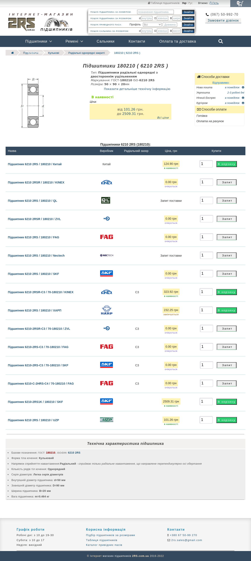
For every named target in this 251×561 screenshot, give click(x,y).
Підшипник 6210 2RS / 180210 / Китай (35, 164)
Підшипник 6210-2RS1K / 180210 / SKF (35, 402)
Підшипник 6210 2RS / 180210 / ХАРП (34, 310)
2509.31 (129, 114)
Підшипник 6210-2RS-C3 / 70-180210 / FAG (38, 347)
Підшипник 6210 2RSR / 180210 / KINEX (36, 182)
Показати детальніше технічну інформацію (137, 89)
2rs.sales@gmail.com (186, 540)
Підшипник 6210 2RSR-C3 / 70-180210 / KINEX (40, 292)
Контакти (137, 41)
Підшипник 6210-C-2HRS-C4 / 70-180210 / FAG (41, 383)
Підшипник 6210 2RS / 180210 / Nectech (36, 255)
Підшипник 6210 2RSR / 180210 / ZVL (34, 219)
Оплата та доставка (177, 41)
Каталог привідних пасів (104, 544)
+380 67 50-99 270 (183, 535)
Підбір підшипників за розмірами (110, 535)
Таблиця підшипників (164, 3)
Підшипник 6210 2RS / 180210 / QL (32, 200)
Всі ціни (163, 117)
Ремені (72, 41)
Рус (190, 3)
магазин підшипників (117, 556)
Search (220, 41)
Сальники (106, 41)
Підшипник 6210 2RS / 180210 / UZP (33, 420)
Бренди (201, 52)
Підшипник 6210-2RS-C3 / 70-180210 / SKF (38, 365)
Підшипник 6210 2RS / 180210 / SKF (33, 274)
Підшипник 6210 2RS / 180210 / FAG (33, 237)
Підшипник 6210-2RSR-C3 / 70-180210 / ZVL (39, 328)
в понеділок (234, 87)
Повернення (36, 52)
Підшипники (36, 41)
